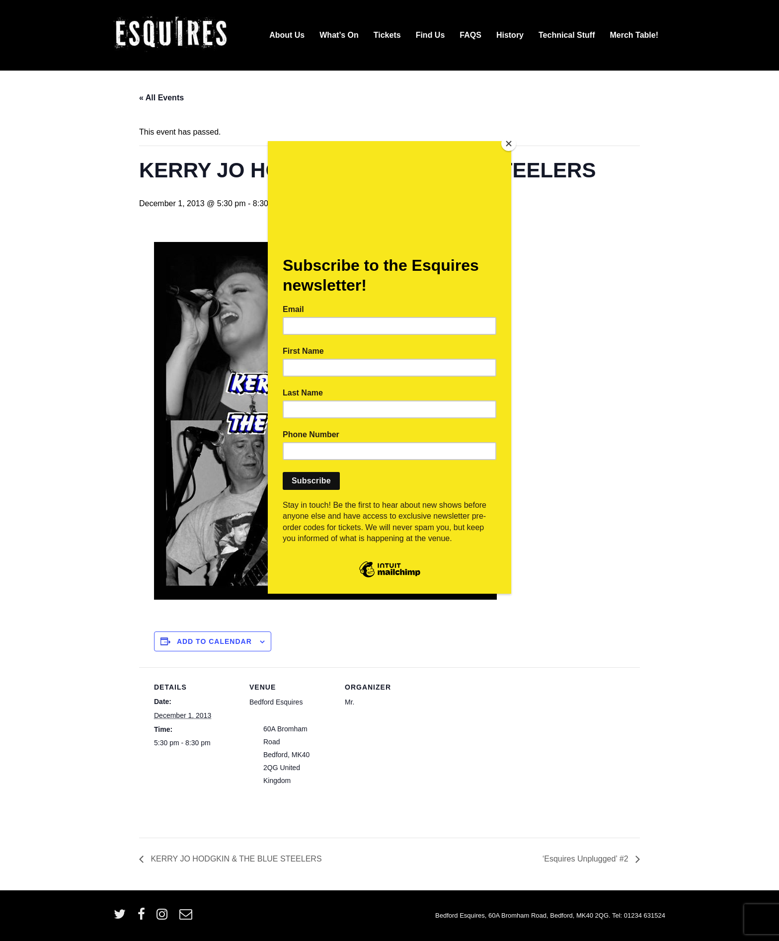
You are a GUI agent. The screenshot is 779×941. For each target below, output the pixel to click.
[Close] (508, 143)
